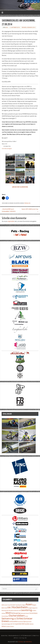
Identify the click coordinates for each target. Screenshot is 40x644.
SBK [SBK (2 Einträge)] (15, 619)
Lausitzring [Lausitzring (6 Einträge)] (26, 610)
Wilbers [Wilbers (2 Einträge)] (4, 626)
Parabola (21, 642)
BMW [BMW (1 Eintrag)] (3, 608)
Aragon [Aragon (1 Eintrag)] (23, 605)
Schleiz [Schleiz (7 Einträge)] (20, 618)
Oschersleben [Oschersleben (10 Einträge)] (17, 615)
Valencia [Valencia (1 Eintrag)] (31, 624)
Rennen (24, 27)
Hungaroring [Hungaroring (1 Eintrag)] (31, 608)
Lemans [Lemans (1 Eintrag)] (3, 613)
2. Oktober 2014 (15, 27)
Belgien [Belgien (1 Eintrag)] (34, 605)
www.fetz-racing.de (7, 148)
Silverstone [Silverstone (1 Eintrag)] (20, 621)
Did (7, 27)
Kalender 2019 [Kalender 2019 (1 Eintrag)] (17, 610)
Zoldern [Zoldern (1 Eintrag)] (12, 626)
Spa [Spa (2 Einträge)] (24, 621)
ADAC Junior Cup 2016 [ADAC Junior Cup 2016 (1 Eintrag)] (7, 605)
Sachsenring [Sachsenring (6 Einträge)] (8, 618)
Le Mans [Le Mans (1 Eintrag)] (34, 610)
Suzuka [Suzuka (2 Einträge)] (26, 624)
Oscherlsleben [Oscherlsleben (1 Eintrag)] (5, 616)
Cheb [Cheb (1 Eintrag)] (5, 608)
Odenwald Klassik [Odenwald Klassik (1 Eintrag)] (24, 613)
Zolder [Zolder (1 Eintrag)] (8, 626)
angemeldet (11, 221)
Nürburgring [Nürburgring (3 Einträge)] (15, 613)
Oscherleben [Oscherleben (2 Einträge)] (33, 613)
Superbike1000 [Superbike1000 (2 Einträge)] (19, 624)
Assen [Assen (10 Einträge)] (29, 604)
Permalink (27, 203)
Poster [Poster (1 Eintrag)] (26, 616)
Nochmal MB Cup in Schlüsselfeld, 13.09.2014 (8, 210)
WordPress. (28, 642)
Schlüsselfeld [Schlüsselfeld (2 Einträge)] (13, 621)
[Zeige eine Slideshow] (20, 187)
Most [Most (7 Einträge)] (8, 612)
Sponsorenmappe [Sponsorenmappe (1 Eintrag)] (6, 624)
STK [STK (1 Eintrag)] (13, 624)
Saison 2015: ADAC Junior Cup (30, 210)
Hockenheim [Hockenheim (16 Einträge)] (20, 607)
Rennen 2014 (31, 27)
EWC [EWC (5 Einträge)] (9, 607)
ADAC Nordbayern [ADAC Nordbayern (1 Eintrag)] (17, 605)
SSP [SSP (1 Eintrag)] (11, 624)
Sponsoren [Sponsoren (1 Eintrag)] (28, 621)
